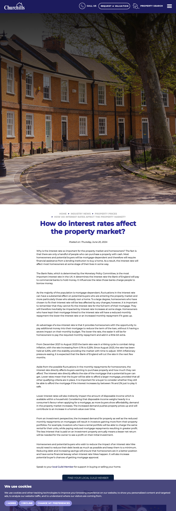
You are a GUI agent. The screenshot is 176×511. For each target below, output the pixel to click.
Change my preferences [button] (54, 503)
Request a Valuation (115, 6)
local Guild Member (63, 467)
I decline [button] (27, 503)
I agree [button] (11, 503)
